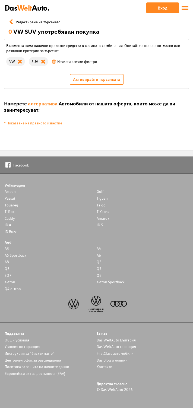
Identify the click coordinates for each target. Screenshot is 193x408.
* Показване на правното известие (33, 122)
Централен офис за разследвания (33, 360)
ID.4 (8, 224)
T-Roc (9, 211)
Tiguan (102, 198)
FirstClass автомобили (115, 353)
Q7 (99, 268)
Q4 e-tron (13, 288)
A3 (7, 248)
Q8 (99, 275)
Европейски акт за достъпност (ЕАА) (35, 373)
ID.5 (100, 224)
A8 (7, 261)
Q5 (7, 268)
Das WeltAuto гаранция (116, 346)
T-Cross (103, 211)
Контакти (104, 366)
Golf (100, 191)
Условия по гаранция (22, 346)
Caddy (10, 218)
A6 (99, 255)
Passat (10, 198)
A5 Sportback (15, 255)
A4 (99, 248)
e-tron (10, 281)
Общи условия (17, 340)
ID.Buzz (11, 231)
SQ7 (8, 275)
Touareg (11, 205)
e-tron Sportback (111, 281)
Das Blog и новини (112, 360)
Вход (162, 8)
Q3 (99, 261)
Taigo (101, 205)
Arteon (10, 191)
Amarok (103, 218)
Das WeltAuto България (116, 340)
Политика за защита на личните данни (37, 366)
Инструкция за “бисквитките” (29, 353)
